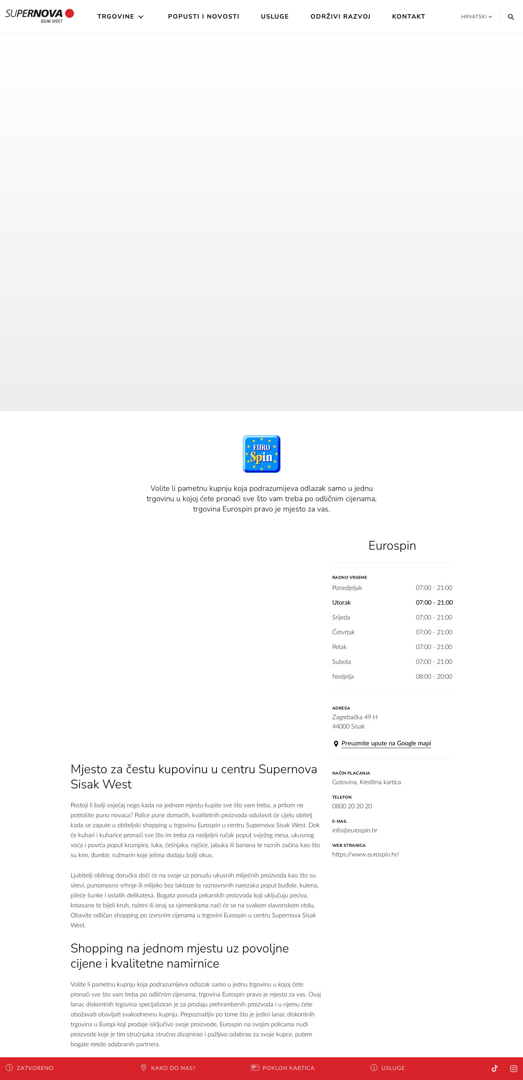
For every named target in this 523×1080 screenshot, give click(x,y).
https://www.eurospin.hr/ (365, 855)
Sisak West (39, 16)
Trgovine (116, 16)
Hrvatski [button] (476, 16)
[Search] (509, 16)
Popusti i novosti (204, 16)
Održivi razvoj (341, 16)
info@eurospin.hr (354, 831)
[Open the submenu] (141, 16)
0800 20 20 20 (352, 806)
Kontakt (409, 16)
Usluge (275, 16)
